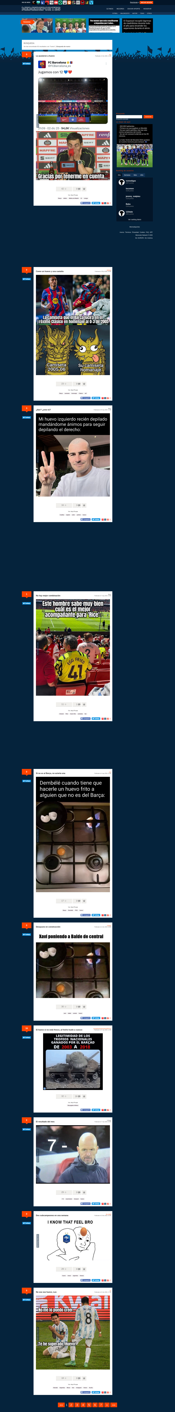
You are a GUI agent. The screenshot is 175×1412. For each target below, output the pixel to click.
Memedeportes (135, 227)
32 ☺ (63, 1096)
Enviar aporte (133, 9)
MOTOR (134, 13)
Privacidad (135, 232)
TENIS (142, 13)
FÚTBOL (115, 13)
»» (113, 1405)
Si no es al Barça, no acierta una (50, 773)
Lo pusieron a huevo (45, 56)
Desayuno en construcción (48, 927)
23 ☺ (63, 383)
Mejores (120, 9)
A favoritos (84, 189)
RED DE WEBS (26, 2)
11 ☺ (63, 704)
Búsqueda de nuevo (63, 46)
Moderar (147, 9)
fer (110, 1290)
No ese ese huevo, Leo (46, 1292)
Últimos (109, 9)
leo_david (108, 1214)
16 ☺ (63, 505)
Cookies (142, 232)
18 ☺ (63, 1378)
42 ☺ (63, 189)
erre (110, 54)
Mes (135, 175)
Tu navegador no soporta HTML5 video (73, 1061)
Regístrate (134, 2)
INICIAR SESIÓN (146, 2)
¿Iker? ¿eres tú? (43, 410)
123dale (109, 925)
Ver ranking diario (134, 219)
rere (110, 772)
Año (141, 175)
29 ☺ (63, 1192)
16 (26, 1028)
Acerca (122, 232)
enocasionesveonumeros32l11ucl (102, 1028)
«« (61, 1405)
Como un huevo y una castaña (50, 271)
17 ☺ (63, 901)
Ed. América (149, 238)
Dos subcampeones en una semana (52, 1215)
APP (151, 232)
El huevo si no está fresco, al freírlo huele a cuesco (59, 1030)
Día (119, 175)
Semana (127, 175)
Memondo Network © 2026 (144, 235)
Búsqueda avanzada (122, 119)
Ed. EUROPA (139, 238)
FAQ (147, 232)
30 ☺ (63, 1006)
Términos (128, 232)
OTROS (149, 13)
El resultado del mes (45, 1122)
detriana (109, 270)
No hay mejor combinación (48, 596)
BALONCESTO (125, 13)
